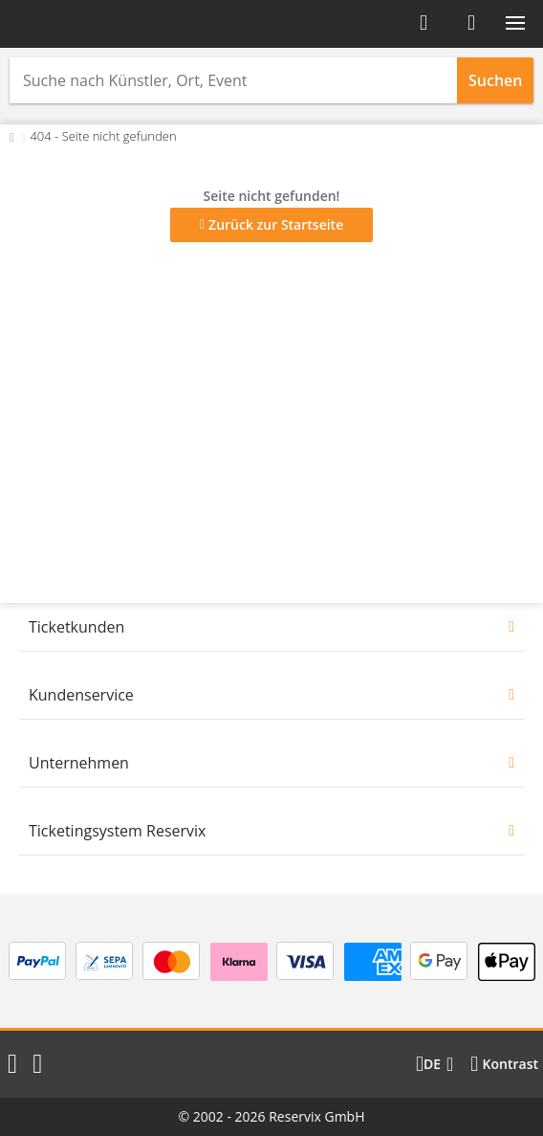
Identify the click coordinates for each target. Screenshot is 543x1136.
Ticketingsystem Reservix (117, 830)
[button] (515, 23)
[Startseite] (74, 24)
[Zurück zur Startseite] (12, 136)
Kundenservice (81, 694)
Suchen (495, 80)
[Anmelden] (423, 23)
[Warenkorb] (471, 23)
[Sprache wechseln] (434, 1064)
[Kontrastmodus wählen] (504, 1064)
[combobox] (233, 80)
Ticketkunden (76, 626)
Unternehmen (79, 762)
